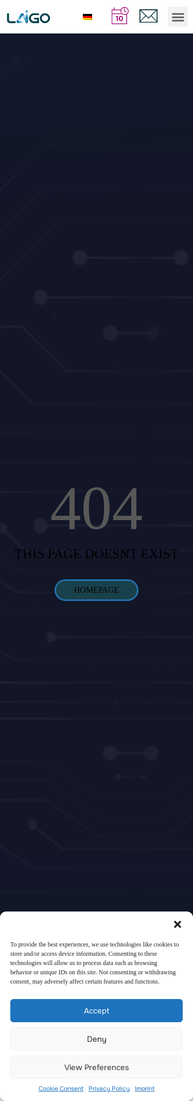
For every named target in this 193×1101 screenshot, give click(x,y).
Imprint (144, 1089)
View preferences (96, 1067)
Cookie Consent (61, 1089)
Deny (97, 1039)
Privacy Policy (109, 1089)
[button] (177, 924)
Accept (97, 1011)
